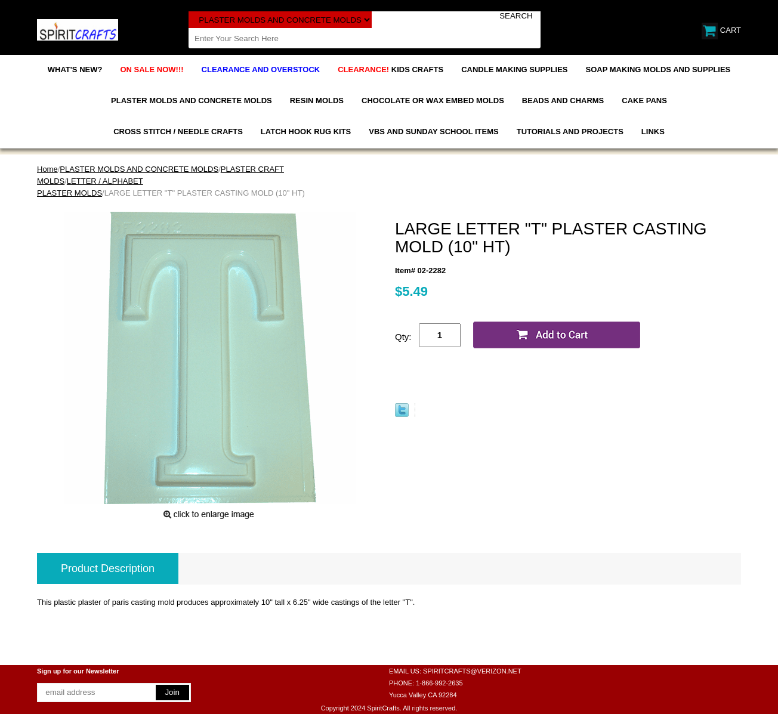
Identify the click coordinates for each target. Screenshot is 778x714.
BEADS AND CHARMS (563, 100)
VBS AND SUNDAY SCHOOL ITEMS (433, 131)
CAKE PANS (644, 100)
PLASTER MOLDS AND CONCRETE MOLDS (191, 100)
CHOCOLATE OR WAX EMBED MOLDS (433, 100)
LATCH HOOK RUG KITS (306, 131)
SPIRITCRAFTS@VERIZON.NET (472, 671)
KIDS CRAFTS (390, 69)
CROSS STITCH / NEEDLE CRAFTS (178, 131)
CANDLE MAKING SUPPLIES (514, 69)
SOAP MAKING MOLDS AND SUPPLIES (658, 69)
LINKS (653, 131)
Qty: (403, 337)
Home (47, 169)
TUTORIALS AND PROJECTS (570, 131)
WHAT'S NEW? (75, 69)
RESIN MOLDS (317, 100)
